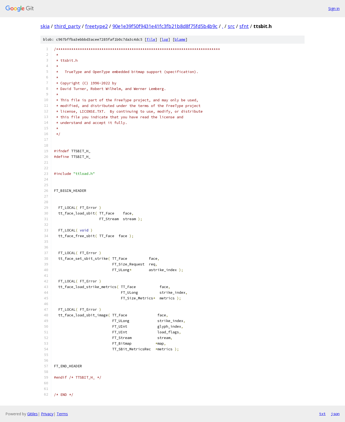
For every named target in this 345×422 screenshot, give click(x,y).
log (165, 39)
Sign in (334, 8)
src (231, 26)
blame (180, 39)
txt (322, 413)
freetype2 (96, 26)
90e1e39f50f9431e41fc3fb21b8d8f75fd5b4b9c (165, 26)
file (151, 39)
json (335, 413)
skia (45, 26)
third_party (67, 26)
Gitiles (32, 413)
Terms (62, 413)
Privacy (47, 413)
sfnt (244, 26)
